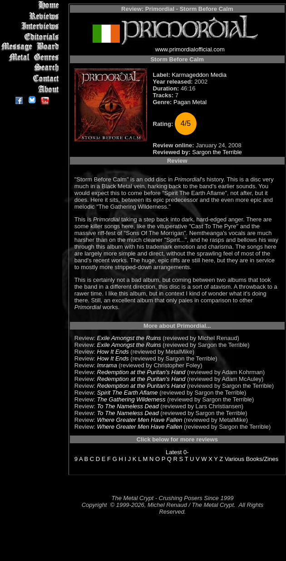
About (31, 89)
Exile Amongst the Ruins (129, 338)
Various (234, 459)
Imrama (107, 365)
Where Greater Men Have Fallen (139, 419)
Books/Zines (262, 459)
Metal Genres (31, 57)
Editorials (31, 36)
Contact (31, 78)
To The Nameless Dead (128, 406)
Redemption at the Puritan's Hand (141, 372)
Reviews (31, 15)
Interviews (31, 26)
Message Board (31, 47)
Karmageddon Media (199, 74)
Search (31, 68)
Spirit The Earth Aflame (127, 392)
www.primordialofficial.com (190, 49)
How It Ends (113, 351)
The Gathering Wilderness (131, 399)
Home (31, 5)
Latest (174, 452)
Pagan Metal (190, 102)
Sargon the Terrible (217, 152)
